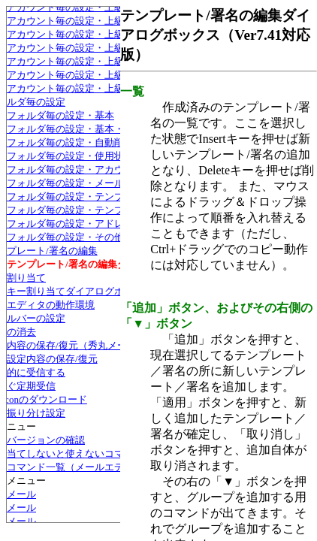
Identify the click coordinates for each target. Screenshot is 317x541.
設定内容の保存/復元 (52, 358)
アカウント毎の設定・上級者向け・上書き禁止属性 (119, 88)
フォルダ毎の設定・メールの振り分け (90, 183)
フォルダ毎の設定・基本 (60, 115)
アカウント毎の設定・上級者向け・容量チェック (114, 20)
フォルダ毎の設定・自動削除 (70, 142)
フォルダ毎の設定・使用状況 (70, 156)
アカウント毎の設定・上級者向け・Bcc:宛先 (104, 61)
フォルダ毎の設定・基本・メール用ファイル (104, 128)
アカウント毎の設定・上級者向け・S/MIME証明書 (117, 47)
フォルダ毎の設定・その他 (65, 237)
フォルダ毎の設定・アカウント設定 (85, 169)
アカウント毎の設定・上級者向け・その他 (99, 74)
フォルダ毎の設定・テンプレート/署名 (91, 196)
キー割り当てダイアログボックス (80, 291)
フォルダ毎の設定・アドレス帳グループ (95, 223)
